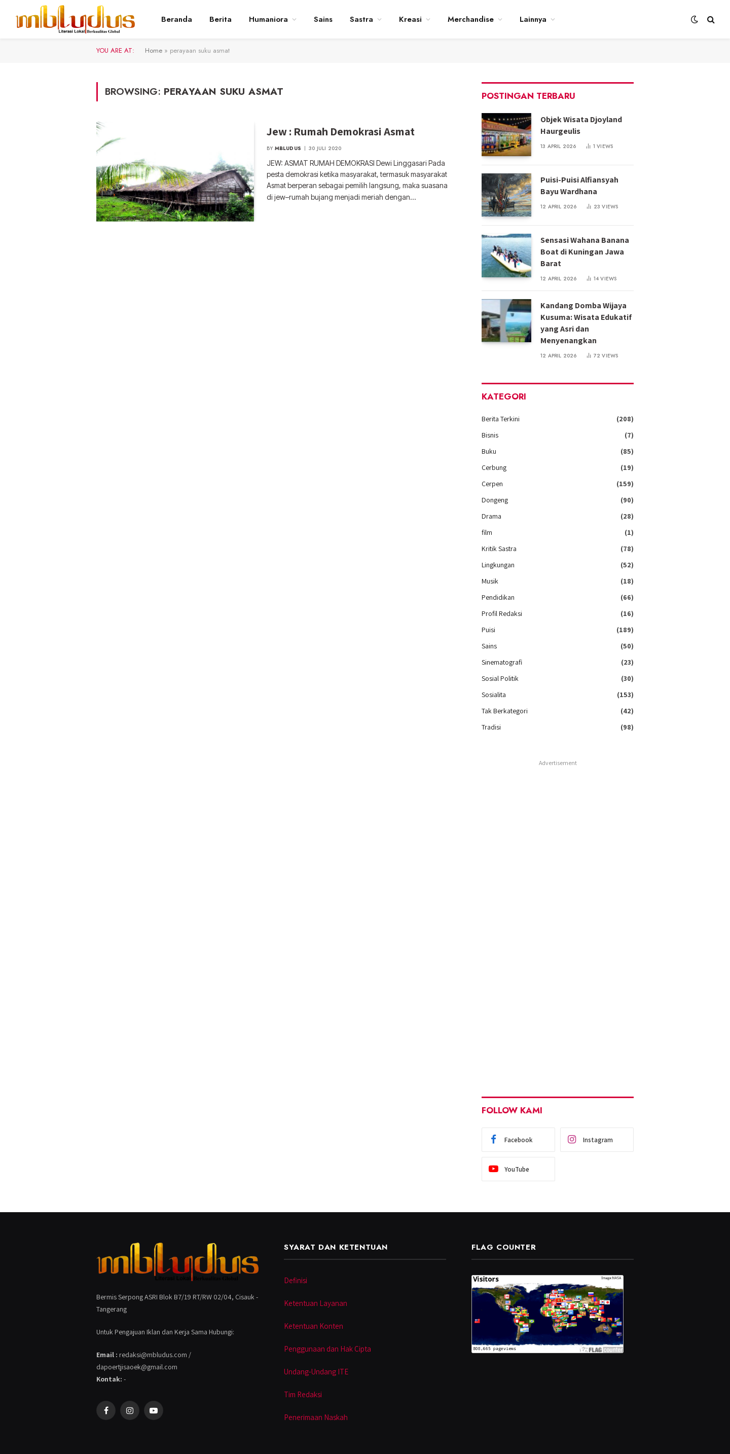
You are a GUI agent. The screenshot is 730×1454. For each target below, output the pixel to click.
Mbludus (288, 148)
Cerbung (494, 467)
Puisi (488, 629)
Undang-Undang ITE (316, 1371)
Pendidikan (498, 597)
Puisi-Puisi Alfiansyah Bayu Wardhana (579, 185)
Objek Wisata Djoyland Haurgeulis (581, 125)
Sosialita (494, 694)
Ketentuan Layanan (315, 1303)
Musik (490, 581)
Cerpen (492, 483)
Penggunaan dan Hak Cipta (327, 1349)
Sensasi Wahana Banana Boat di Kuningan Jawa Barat (584, 252)
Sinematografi (502, 662)
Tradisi (491, 727)
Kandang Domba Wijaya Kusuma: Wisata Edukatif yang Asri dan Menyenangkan (586, 323)
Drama (491, 516)
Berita (220, 19)
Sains (323, 19)
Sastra (361, 19)
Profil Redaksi (502, 613)
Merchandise (471, 19)
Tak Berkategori (505, 710)
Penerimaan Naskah (316, 1417)
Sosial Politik (500, 678)
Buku (489, 451)
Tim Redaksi (303, 1394)
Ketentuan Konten (313, 1326)
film (487, 532)
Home (153, 50)
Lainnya (533, 19)
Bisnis (490, 435)
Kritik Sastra (499, 548)
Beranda (176, 19)
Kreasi (410, 19)
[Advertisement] (558, 922)
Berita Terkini (501, 418)
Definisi (295, 1280)
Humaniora (268, 19)
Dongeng (495, 499)
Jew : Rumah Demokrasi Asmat (341, 131)
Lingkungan (498, 564)
